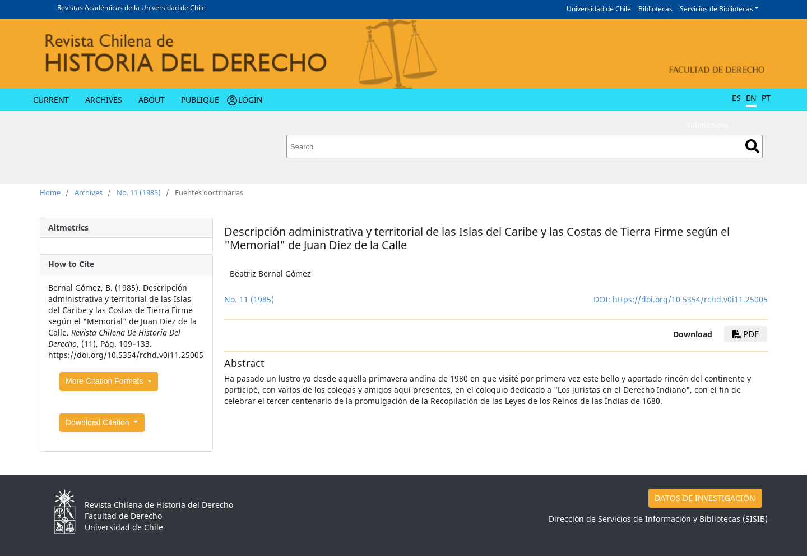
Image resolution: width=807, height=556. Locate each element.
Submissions (708, 125)
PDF (745, 333)
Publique (200, 99)
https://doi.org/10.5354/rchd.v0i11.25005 (690, 299)
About (151, 99)
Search (752, 146)
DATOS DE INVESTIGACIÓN (705, 498)
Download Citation (99, 422)
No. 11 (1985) (139, 192)
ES (736, 98)
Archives (103, 99)
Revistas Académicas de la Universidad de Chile (131, 7)
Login (250, 99)
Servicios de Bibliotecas (716, 8)
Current (51, 99)
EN (751, 98)
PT (766, 98)
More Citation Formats (105, 380)
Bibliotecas (655, 8)
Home (50, 192)
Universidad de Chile (599, 8)
